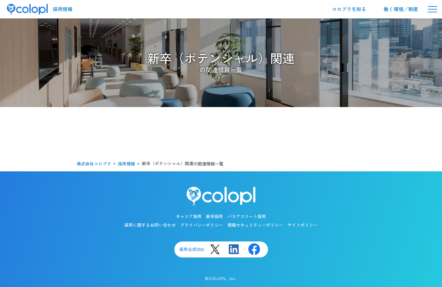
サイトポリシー (303, 225)
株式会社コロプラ (94, 164)
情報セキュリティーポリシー (255, 225)
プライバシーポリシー (201, 225)
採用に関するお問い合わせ (150, 225)
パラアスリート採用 (246, 216)
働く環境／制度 (401, 9)
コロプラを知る (349, 9)
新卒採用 (214, 216)
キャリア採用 (189, 216)
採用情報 (62, 9)
